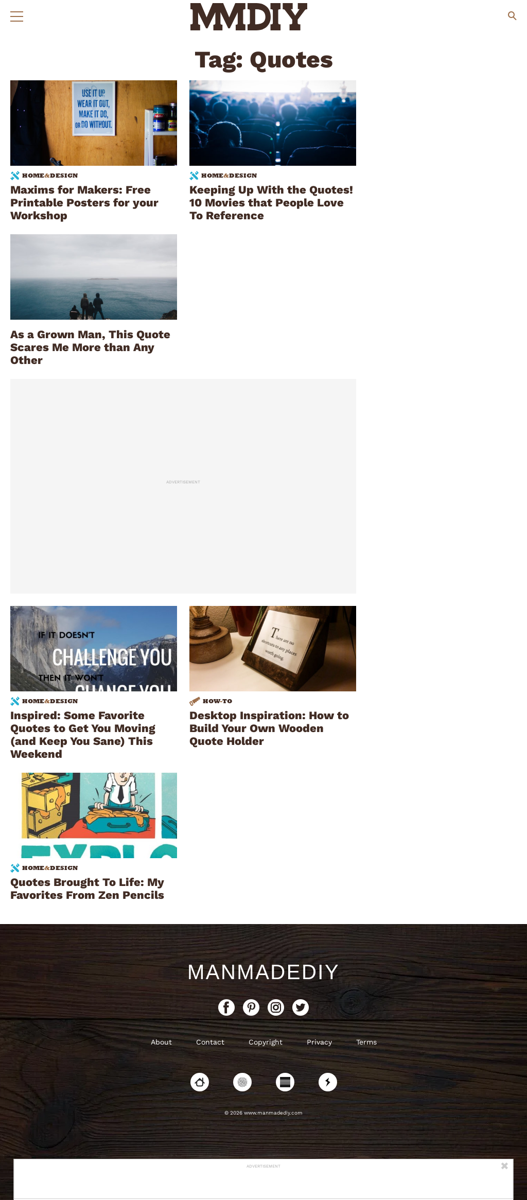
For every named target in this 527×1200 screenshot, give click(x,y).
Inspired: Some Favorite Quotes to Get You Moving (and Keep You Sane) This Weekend (82, 734)
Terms (366, 1042)
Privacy (319, 1042)
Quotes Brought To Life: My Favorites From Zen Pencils (87, 888)
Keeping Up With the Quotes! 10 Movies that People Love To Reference (271, 202)
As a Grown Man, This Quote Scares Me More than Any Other (90, 347)
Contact (210, 1042)
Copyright (266, 1042)
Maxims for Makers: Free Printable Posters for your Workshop (84, 202)
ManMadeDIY (263, 972)
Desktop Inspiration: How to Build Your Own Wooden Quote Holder (269, 728)
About (161, 1042)
